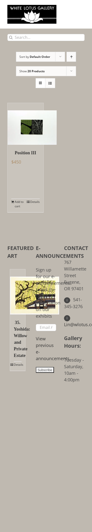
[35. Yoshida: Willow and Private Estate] (17, 291)
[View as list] (50, 83)
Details (35, 202)
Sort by (34, 57)
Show (32, 71)
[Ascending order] (71, 57)
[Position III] (25, 124)
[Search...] (46, 37)
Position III (25, 152)
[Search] (10, 37)
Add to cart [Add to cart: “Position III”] (19, 204)
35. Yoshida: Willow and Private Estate (18, 339)
